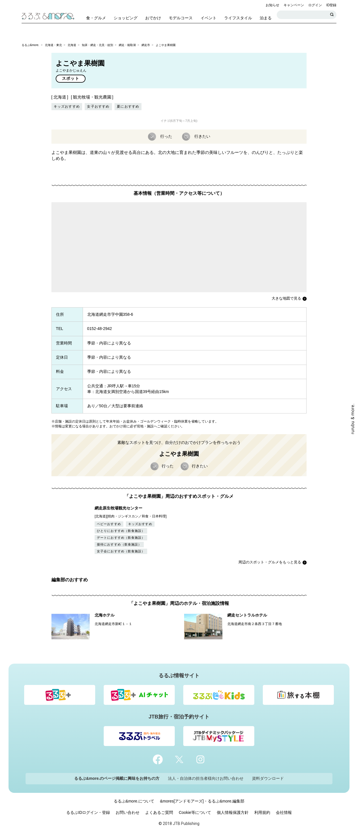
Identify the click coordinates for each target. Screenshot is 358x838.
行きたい (201, 136)
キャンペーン (294, 5)
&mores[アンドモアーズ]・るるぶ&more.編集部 (202, 801)
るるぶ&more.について (134, 801)
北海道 (72, 45)
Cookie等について (195, 812)
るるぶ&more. (30, 45)
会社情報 (284, 812)
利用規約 (262, 812)
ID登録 (331, 5)
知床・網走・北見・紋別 (97, 45)
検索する (332, 15)
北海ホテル (105, 615)
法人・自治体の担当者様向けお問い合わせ (205, 778)
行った (165, 136)
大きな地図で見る (286, 298)
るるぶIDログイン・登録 (88, 812)
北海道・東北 (53, 45)
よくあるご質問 (159, 812)
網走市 (145, 45)
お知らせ (272, 5)
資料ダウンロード (268, 778)
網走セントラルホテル (247, 615)
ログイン (315, 5)
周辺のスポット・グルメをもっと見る (269, 562)
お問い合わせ (128, 812)
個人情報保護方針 (233, 812)
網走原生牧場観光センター (118, 508)
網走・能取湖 (127, 45)
